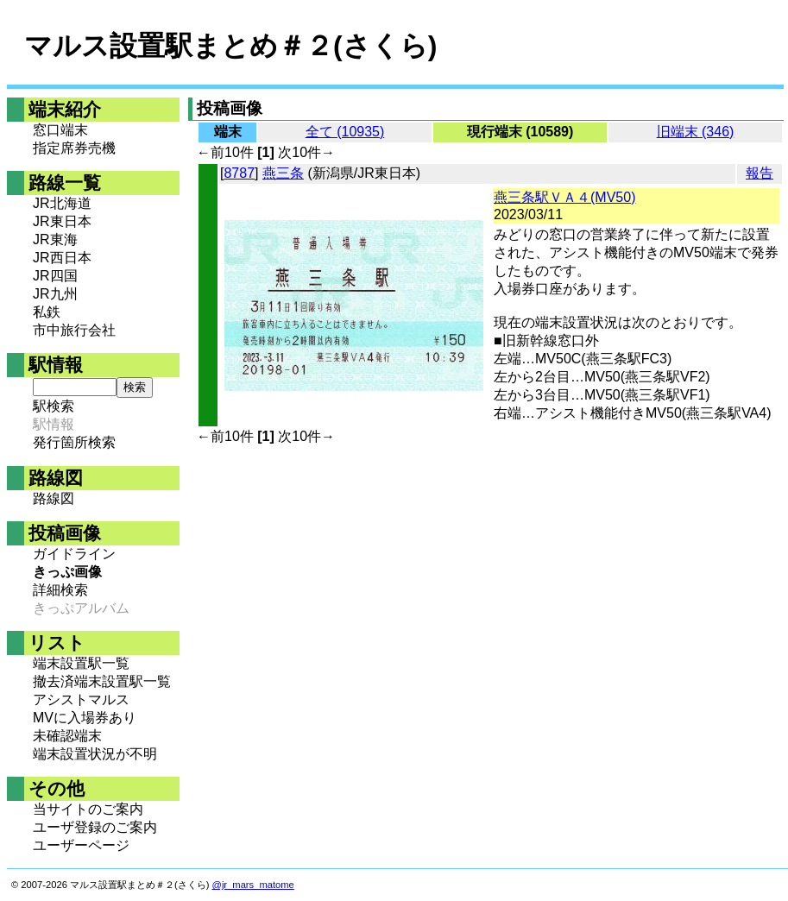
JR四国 (55, 275)
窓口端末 (60, 130)
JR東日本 (62, 221)
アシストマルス (81, 699)
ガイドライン (74, 553)
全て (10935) (345, 131)
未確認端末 (67, 735)
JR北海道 (62, 203)
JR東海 (55, 239)
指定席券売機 (74, 148)
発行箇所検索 (74, 442)
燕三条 (283, 173)
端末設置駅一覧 (81, 663)
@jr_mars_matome (253, 884)
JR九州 (55, 294)
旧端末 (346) (695, 131)
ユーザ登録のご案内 (95, 827)
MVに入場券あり (84, 717)
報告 (759, 173)
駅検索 (53, 406)
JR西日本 (62, 257)
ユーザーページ (81, 845)
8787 (239, 173)
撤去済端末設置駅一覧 (102, 681)
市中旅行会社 (74, 330)
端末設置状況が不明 (95, 754)
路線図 (53, 498)
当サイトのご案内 (88, 809)
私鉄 (46, 312)
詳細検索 (60, 590)
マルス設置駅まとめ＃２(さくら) (230, 45)
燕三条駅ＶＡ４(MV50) (564, 197)
